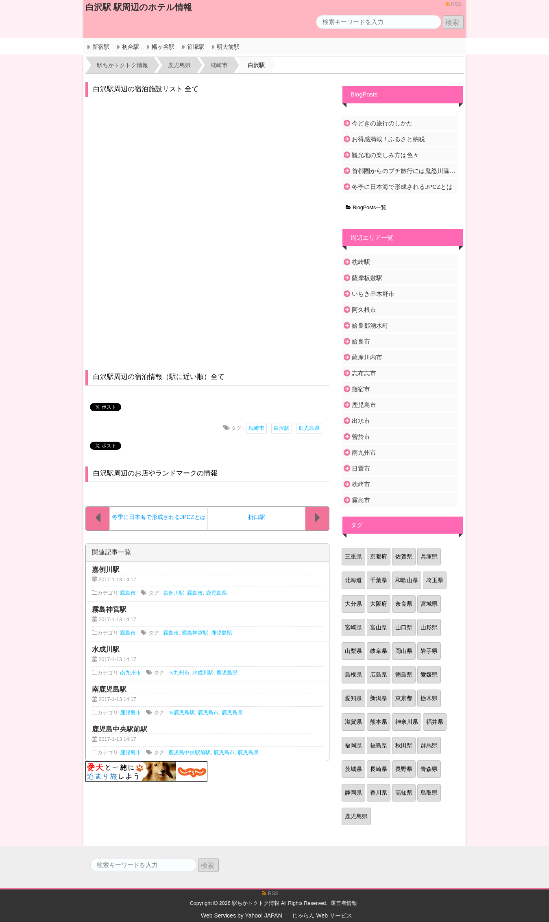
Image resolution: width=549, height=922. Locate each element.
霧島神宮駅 (195, 633)
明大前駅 (228, 47)
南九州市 (130, 673)
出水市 (361, 420)
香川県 (378, 792)
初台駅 (130, 47)
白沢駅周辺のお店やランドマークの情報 (155, 473)
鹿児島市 (130, 713)
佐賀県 (403, 556)
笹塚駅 (195, 47)
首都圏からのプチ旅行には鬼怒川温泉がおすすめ (404, 170)
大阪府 (378, 603)
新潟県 (378, 698)
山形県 (429, 627)
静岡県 (353, 792)
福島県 (378, 745)
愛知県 (353, 698)
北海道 (353, 580)
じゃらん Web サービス (322, 915)
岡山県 (403, 651)
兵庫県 (429, 556)
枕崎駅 (361, 261)
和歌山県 (406, 580)
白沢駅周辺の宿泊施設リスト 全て (146, 89)
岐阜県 (378, 651)
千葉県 (378, 580)
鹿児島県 (309, 428)
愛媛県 (429, 674)
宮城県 (429, 603)
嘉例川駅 (173, 593)
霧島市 (128, 593)
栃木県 (429, 698)
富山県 (378, 627)
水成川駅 (203, 673)
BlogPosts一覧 (366, 207)
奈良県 (403, 603)
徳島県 (403, 674)
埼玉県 (434, 580)
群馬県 (429, 745)
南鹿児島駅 (181, 713)
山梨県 (353, 651)
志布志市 (364, 373)
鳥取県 (429, 792)
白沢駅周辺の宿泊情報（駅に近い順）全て (158, 377)
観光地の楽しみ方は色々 (385, 154)
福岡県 (353, 745)
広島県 (378, 674)
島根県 (353, 674)
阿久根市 (364, 309)
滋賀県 (353, 721)
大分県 (353, 603)
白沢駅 (282, 428)
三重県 (353, 556)
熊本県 (378, 721)
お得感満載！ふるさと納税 (388, 139)
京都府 (378, 556)
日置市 (361, 468)
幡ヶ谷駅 (163, 47)
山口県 (403, 627)
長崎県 (378, 769)
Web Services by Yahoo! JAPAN (241, 915)
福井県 (434, 721)
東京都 (403, 698)
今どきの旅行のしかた (382, 123)
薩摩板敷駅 (367, 277)
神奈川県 (406, 721)
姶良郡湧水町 (370, 325)
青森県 (429, 769)
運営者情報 (344, 903)
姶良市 (361, 341)
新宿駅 (100, 47)
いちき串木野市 (373, 293)
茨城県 (353, 769)
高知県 (403, 792)
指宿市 (361, 388)
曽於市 (361, 436)
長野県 (403, 769)
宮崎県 (353, 627)
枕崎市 (256, 428)
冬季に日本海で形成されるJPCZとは (402, 186)
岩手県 (429, 651)
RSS (454, 4)
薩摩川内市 (367, 357)
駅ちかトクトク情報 (255, 903)
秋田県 (403, 745)
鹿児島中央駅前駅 (189, 753)
